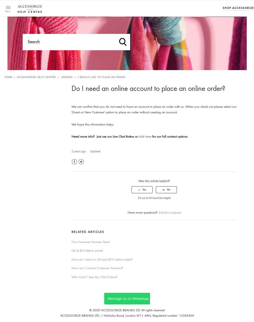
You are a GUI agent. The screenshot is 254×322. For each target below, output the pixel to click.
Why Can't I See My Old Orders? (95, 277)
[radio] (142, 189)
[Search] (76, 42)
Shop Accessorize (238, 8)
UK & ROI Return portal (87, 251)
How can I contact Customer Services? (97, 268)
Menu (8, 12)
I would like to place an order (101, 77)
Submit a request (169, 213)
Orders (67, 77)
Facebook (74, 162)
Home (9, 77)
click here (145, 137)
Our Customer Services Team (91, 242)
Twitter (81, 162)
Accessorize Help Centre (36, 77)
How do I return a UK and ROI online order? (102, 259)
